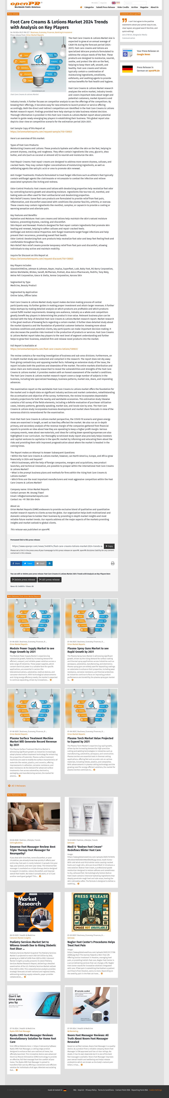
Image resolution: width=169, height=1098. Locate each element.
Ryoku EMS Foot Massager (20, 1031)
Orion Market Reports (35, 35)
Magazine (144, 7)
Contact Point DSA (122, 1090)
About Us (155, 7)
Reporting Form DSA (139, 1090)
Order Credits (123, 7)
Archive (134, 7)
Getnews (70, 843)
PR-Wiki (94, 3)
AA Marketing (72, 1031)
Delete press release (23, 579)
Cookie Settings (155, 1090)
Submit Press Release (105, 7)
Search (152, 3)
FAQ (74, 1090)
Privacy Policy (91, 1090)
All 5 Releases (16, 785)
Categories (89, 7)
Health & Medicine (27, 935)
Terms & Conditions (106, 1090)
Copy (109, 546)
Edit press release (49, 579)
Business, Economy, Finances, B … (33, 642)
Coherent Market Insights (20, 938)
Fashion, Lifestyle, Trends (30, 840)
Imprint (103, 3)
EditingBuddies (16, 843)
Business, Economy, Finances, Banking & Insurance (51, 32)
